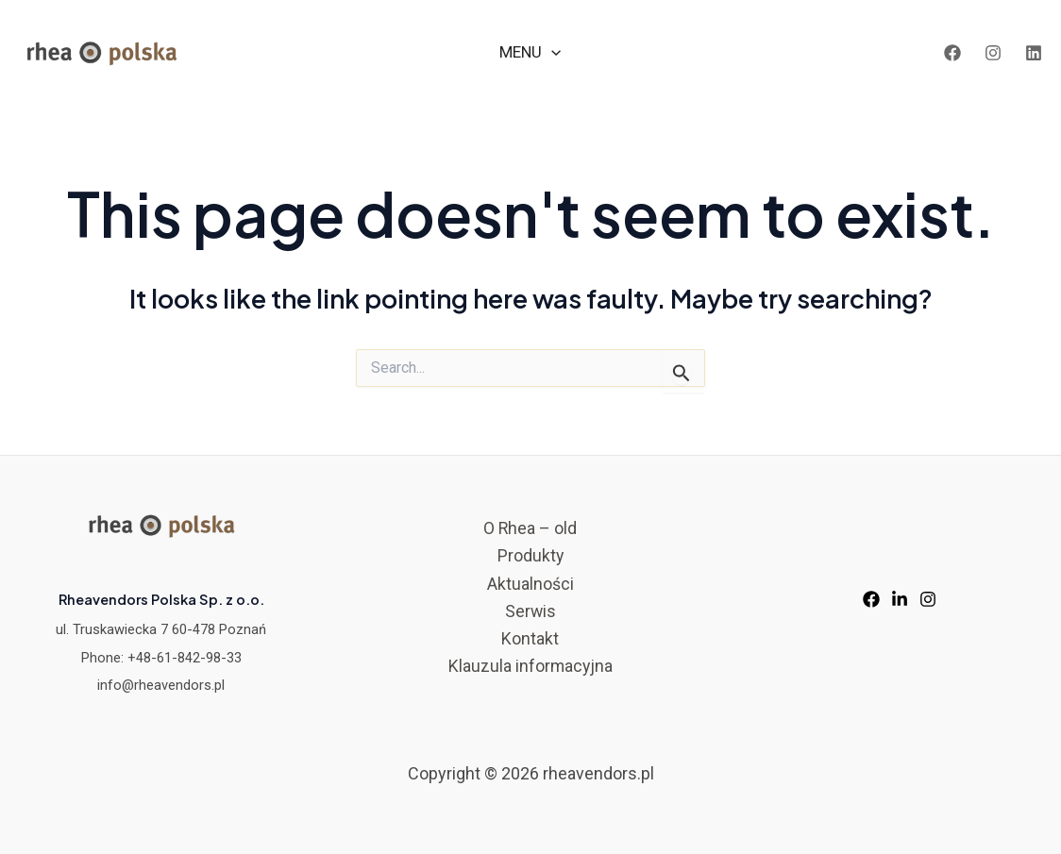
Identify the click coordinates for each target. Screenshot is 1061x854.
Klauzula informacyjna (530, 668)
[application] (551, 52)
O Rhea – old (530, 528)
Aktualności (530, 584)
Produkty (530, 556)
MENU (530, 52)
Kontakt (530, 640)
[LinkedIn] (1033, 52)
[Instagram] (993, 52)
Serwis (530, 612)
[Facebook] (952, 52)
